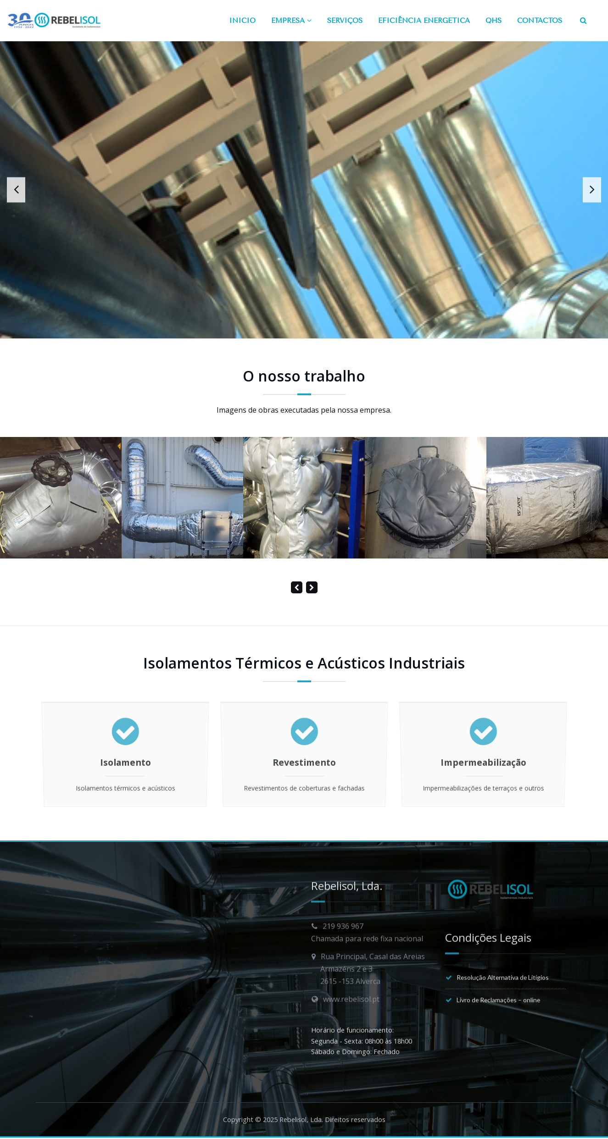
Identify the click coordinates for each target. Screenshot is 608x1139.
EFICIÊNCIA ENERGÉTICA (424, 21)
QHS (493, 21)
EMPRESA (291, 21)
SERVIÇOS (345, 21)
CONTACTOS (539, 21)
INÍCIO (242, 21)
